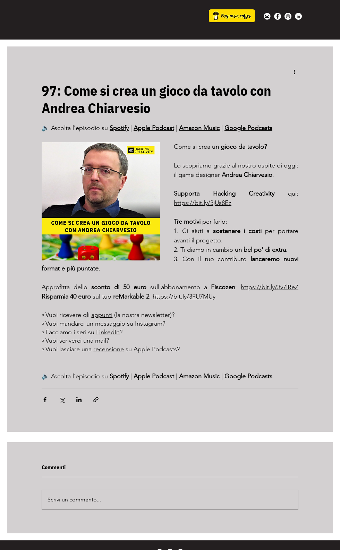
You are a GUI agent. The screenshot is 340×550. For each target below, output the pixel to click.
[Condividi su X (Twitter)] (62, 399)
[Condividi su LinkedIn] (79, 399)
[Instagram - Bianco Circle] (287, 16)
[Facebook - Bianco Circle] (277, 16)
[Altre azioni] (294, 71)
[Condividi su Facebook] (45, 399)
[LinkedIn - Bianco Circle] (298, 16)
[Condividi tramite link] (96, 399)
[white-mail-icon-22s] (267, 16)
